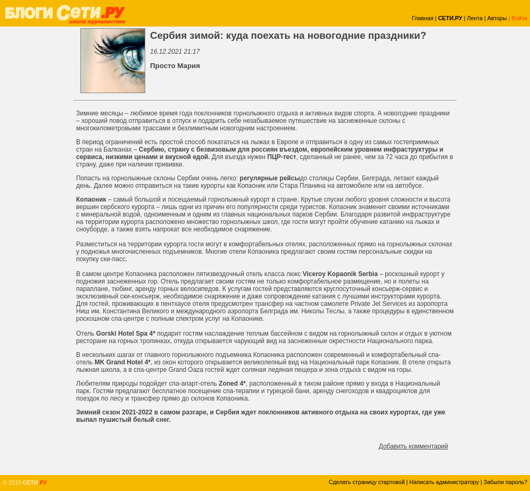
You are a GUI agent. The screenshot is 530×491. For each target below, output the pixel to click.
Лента (475, 18)
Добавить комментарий (413, 446)
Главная (423, 18)
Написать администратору (444, 482)
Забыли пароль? (505, 482)
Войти (519, 18)
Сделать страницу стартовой (367, 482)
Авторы (497, 18)
